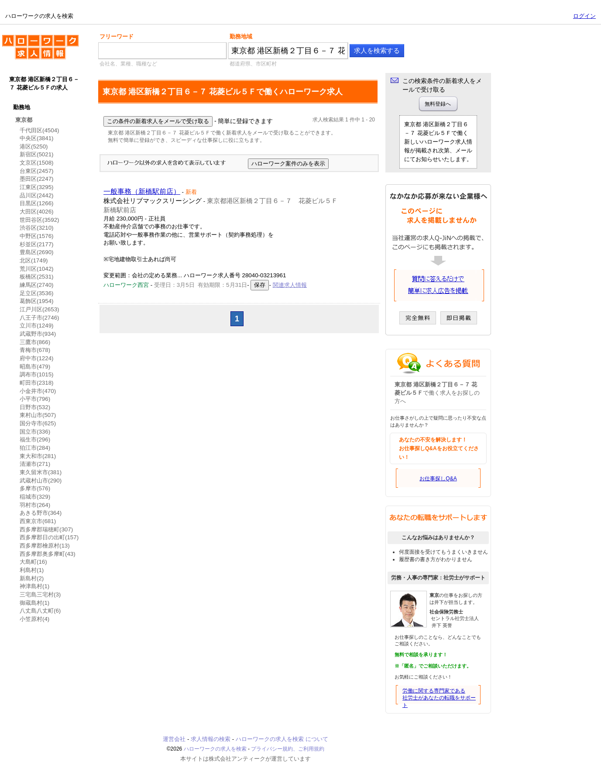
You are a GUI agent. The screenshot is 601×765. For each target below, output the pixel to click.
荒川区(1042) (37, 268)
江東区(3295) (37, 187)
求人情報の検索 (210, 739)
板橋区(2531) (37, 276)
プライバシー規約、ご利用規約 (287, 749)
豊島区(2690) (37, 252)
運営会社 (174, 739)
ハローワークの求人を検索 (40, 50)
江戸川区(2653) (39, 309)
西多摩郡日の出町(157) (49, 537)
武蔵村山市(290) (41, 480)
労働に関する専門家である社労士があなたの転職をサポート (439, 698)
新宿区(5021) (37, 154)
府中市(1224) (37, 358)
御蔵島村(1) (34, 603)
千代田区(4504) (39, 130)
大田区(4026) (37, 211)
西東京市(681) (38, 521)
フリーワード (117, 36)
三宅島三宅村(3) (40, 594)
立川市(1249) (37, 325)
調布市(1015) (37, 374)
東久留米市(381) (41, 472)
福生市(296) (35, 439)
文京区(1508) (37, 162)
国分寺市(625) (38, 423)
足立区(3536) (37, 293)
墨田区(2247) (37, 179)
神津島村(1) (34, 586)
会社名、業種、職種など (128, 64)
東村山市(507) (38, 415)
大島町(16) (33, 561)
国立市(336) (35, 431)
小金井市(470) (38, 391)
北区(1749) (34, 260)
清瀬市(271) (35, 464)
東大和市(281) (38, 456)
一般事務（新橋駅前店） (141, 191)
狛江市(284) (35, 448)
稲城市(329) (35, 496)
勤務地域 (241, 36)
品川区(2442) (37, 195)
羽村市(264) (35, 505)
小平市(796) (35, 399)
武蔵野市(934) (38, 334)
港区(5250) (34, 146)
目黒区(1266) (37, 203)
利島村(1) (32, 570)
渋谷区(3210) (37, 227)
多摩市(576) (35, 488)
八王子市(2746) (39, 317)
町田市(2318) (37, 382)
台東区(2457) (37, 171)
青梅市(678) (35, 350)
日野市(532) (35, 407)
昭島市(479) (35, 366)
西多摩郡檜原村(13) (45, 545)
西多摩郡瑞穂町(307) (46, 529)
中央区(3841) (37, 138)
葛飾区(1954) (37, 301)
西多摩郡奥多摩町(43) (48, 554)
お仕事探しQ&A (438, 479)
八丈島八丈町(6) (40, 610)
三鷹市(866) (35, 342)
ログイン (584, 16)
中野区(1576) (37, 236)
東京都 (23, 120)
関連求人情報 (290, 285)
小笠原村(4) (34, 619)
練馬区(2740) (37, 285)
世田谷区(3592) (39, 220)
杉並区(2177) (37, 244)
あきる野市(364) (41, 513)
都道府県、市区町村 (253, 64)
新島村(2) (32, 578)
